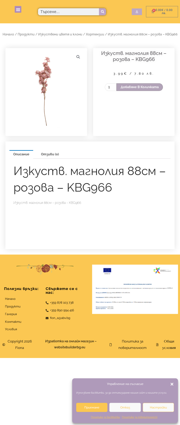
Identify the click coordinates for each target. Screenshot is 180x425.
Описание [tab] (21, 154)
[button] (172, 384)
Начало (8, 34)
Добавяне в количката (140, 87)
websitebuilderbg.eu (71, 347)
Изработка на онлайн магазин (69, 341)
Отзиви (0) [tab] (50, 154)
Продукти (26, 34)
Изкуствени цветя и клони (60, 34)
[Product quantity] (110, 87)
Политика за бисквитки (105, 417)
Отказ (125, 407)
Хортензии (95, 34)
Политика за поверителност (139, 417)
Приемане (91, 407)
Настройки (158, 407)
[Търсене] (102, 11)
